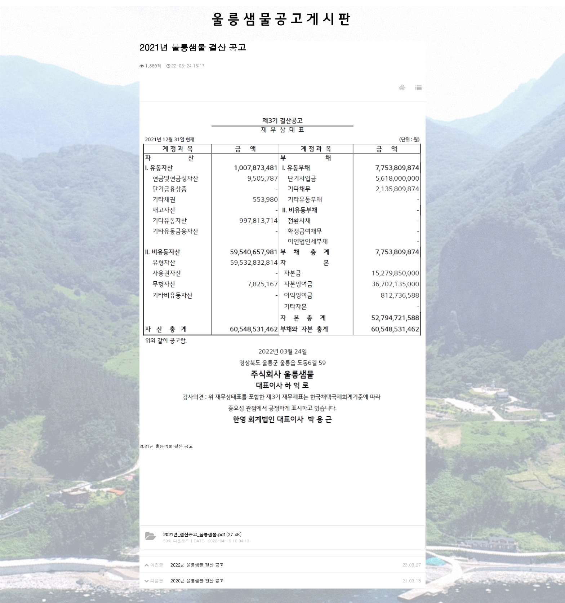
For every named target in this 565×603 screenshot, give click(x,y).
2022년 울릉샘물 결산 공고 (197, 565)
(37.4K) (202, 534)
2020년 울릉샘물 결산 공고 (197, 580)
